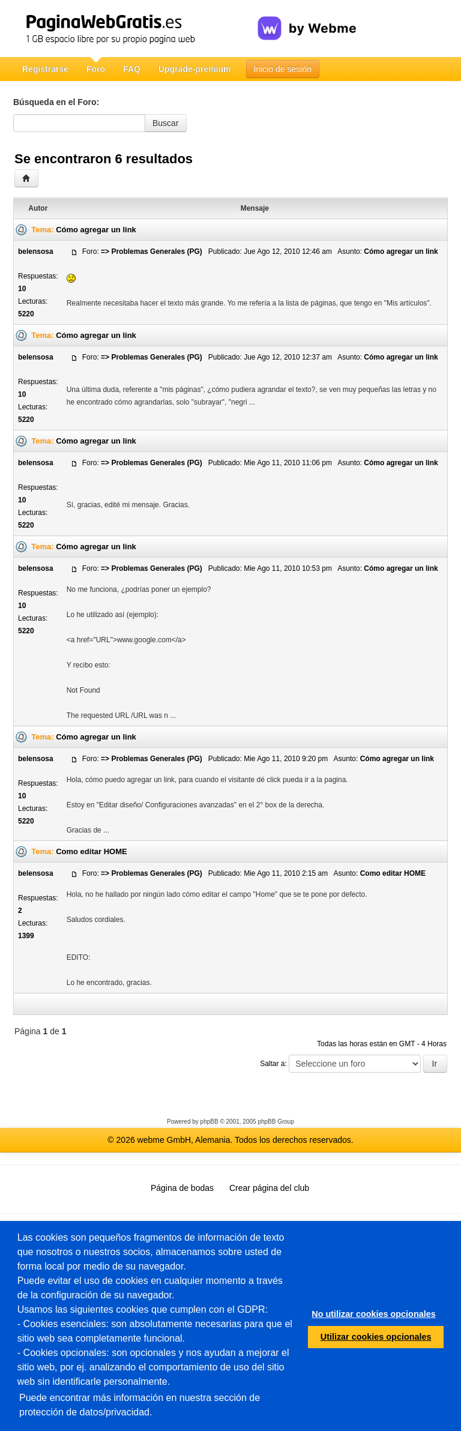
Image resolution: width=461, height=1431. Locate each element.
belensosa (35, 251)
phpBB (209, 1121)
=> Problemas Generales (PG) (151, 251)
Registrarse (45, 69)
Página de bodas (182, 1188)
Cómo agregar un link (96, 229)
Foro (95, 69)
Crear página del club (269, 1188)
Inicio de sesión (283, 69)
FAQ (131, 69)
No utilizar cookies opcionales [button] (373, 1314)
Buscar (165, 123)
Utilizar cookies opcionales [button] (376, 1337)
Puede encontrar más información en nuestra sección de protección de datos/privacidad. (139, 1405)
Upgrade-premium (194, 69)
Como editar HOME (91, 851)
